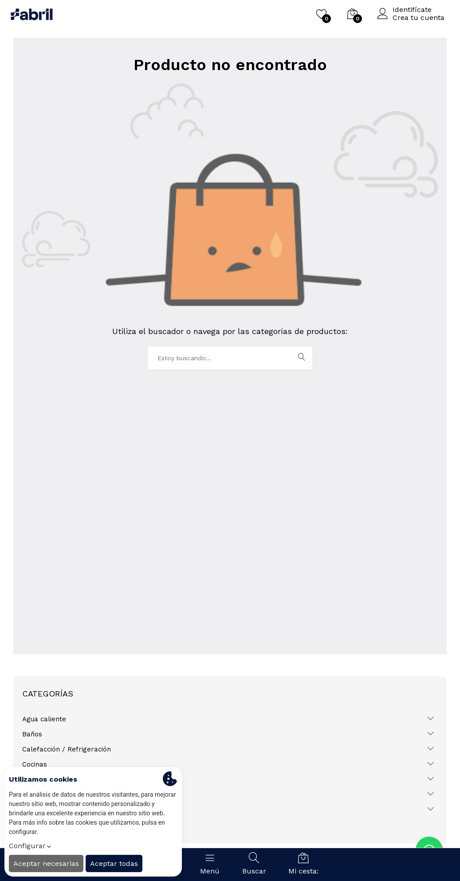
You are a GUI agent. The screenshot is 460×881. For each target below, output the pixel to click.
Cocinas (34, 764)
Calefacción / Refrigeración (66, 749)
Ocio (29, 794)
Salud (31, 825)
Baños (32, 734)
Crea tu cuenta (418, 18)
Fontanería (39, 779)
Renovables (41, 810)
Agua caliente (44, 719)
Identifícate (412, 10)
